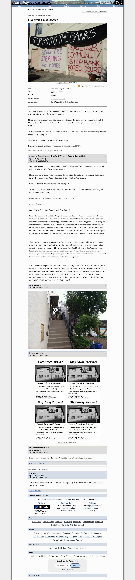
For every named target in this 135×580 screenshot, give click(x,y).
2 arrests (32, 473)
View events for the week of (94, 12)
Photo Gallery (66, 556)
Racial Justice (69, 540)
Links (103, 556)
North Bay (59, 522)
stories (93, 506)
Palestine (71, 548)
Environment (96, 533)
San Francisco (88, 522)
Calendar (83, 6)
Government (50, 537)
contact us (72, 510)
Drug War (66, 533)
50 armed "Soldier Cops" (39, 448)
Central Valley (48, 522)
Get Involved (53, 556)
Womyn (79, 540)
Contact (49, 6)
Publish (99, 6)
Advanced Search (67, 569)
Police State (58, 540)
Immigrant (73, 537)
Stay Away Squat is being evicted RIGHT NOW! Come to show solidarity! (58, 156)
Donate (115, 6)
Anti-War (46, 533)
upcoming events (91, 508)
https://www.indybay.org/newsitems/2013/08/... (63, 146)
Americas (53, 548)
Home (19, 6)
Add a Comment (35, 491)
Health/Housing (62, 537)
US (71, 525)
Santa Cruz (55, 525)
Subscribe (66, 6)
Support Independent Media (39, 495)
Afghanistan (81, 548)
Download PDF (63, 443)
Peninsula (99, 522)
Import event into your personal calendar (92, 86)
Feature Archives (80, 556)
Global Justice (38, 537)
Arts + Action (56, 533)
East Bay (31, 16)
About (34, 6)
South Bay (77, 522)
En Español (85, 533)
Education (75, 533)
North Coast (36, 522)
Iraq (64, 548)
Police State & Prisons (43, 16)
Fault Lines (93, 556)
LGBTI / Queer (96, 537)
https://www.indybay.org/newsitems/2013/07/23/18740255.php (52, 198)
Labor (87, 537)
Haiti (60, 548)
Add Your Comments (36, 463)
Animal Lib (38, 533)
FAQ (32, 556)
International (79, 525)
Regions (32, 518)
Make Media (41, 556)
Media (81, 537)
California (65, 525)
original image (62, 83)
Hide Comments (42, 469)
